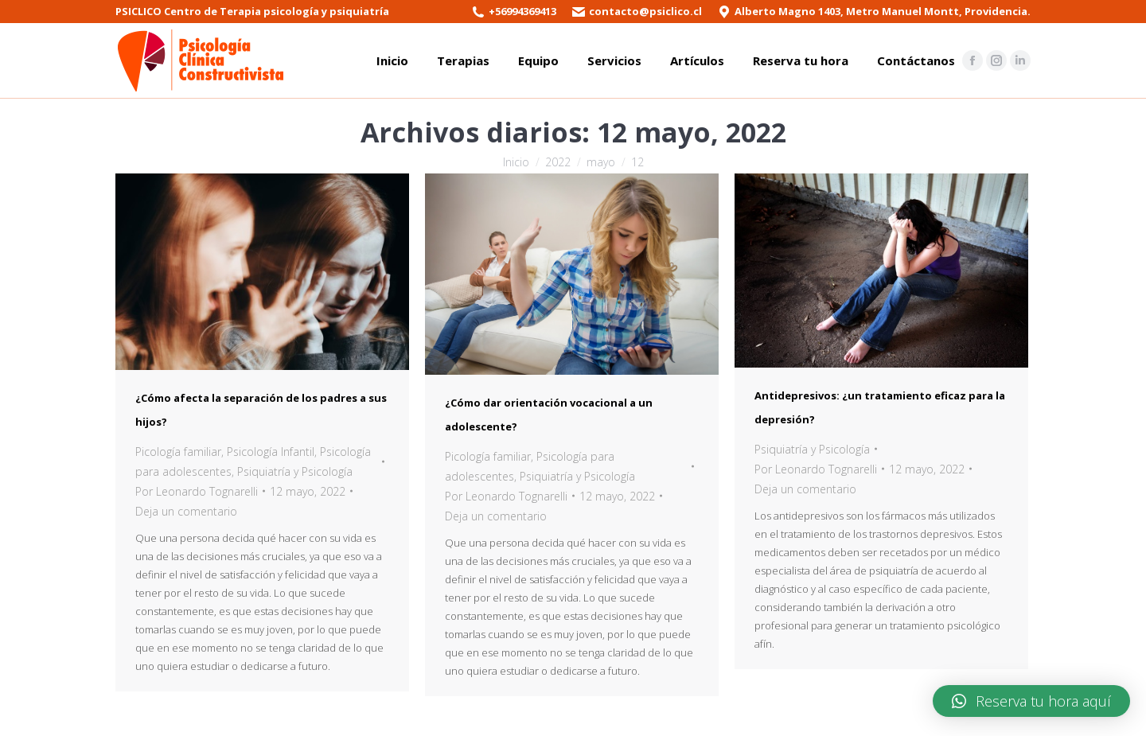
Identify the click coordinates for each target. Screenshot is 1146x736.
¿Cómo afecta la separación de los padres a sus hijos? (261, 410)
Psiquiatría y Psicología (295, 471)
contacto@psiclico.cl (645, 11)
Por (196, 491)
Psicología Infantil (270, 451)
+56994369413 (522, 11)
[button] (1031, 701)
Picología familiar (178, 451)
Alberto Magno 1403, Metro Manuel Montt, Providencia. (883, 11)
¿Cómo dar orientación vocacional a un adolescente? (549, 414)
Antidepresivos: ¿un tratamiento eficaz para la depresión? (879, 407)
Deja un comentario (186, 511)
